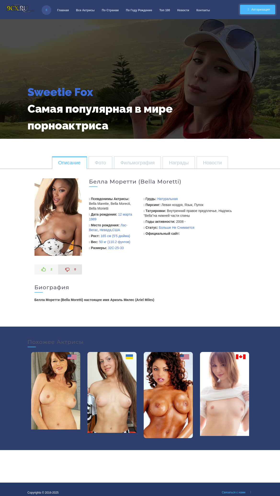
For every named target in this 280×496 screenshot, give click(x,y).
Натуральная (167, 199)
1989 (93, 219)
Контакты (203, 10)
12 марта (125, 214)
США (116, 230)
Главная (63, 10)
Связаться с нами (233, 492)
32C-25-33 (116, 248)
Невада (105, 230)
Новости (183, 10)
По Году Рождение (139, 10)
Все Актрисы (85, 10)
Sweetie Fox (60, 92)
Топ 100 (164, 10)
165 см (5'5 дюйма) (115, 236)
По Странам (110, 10)
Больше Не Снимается (176, 227)
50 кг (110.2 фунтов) (114, 242)
